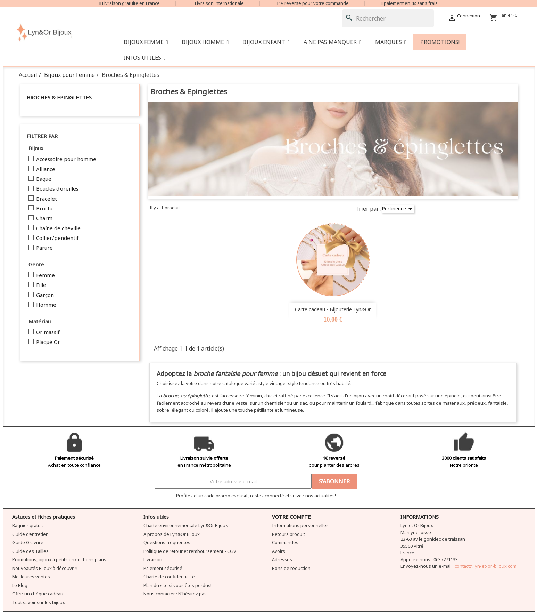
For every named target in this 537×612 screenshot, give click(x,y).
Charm (44, 218)
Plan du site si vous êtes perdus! (177, 585)
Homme (46, 305)
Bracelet (46, 199)
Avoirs (278, 551)
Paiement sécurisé (162, 568)
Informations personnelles (300, 525)
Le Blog (19, 585)
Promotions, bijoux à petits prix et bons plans (59, 559)
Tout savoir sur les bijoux (38, 602)
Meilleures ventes (31, 576)
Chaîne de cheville (58, 228)
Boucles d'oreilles (57, 189)
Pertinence (398, 209)
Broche (45, 209)
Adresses (282, 559)
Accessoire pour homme (66, 159)
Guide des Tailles (30, 551)
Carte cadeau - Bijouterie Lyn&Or (333, 309)
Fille (41, 285)
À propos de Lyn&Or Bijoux (171, 534)
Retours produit (288, 534)
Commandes (285, 542)
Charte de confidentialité (169, 576)
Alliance (45, 169)
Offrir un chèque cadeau (37, 593)
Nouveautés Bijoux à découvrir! (44, 568)
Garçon (45, 295)
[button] (332, 42)
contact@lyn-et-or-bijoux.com (486, 566)
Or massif (48, 332)
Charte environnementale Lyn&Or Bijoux (185, 525)
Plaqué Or (48, 342)
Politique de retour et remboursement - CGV (189, 551)
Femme (45, 275)
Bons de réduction (291, 568)
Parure (44, 248)
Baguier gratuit (27, 525)
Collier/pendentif (57, 238)
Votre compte (291, 517)
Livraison (152, 559)
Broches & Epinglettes (59, 97)
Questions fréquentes (166, 542)
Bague (43, 179)
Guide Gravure (27, 542)
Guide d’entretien (30, 534)
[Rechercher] (388, 18)
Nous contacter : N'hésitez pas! (175, 593)
